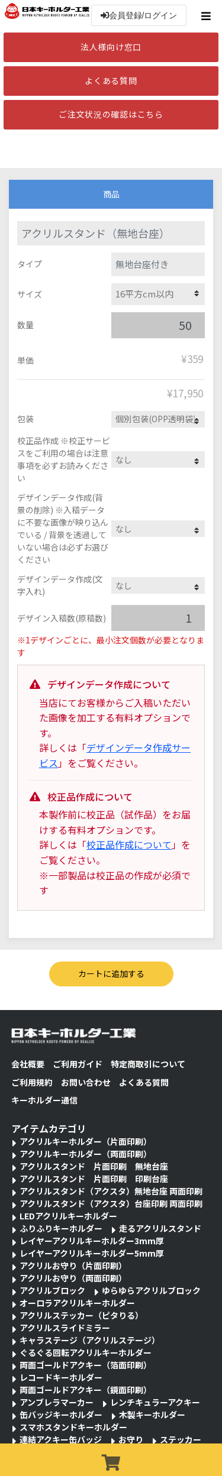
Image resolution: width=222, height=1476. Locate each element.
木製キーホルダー (152, 1414)
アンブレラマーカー (57, 1402)
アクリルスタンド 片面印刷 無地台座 (94, 1166)
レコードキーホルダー (61, 1377)
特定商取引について (148, 1064)
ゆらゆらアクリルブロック (151, 1290)
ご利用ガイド (77, 1064)
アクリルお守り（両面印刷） (73, 1278)
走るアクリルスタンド (160, 1228)
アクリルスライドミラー (65, 1327)
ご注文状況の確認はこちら (111, 114)
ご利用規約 (32, 1082)
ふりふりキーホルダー (61, 1228)
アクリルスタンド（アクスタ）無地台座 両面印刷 (111, 1191)
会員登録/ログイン (139, 15)
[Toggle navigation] (207, 16)
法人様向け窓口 (111, 47)
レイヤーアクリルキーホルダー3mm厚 (92, 1241)
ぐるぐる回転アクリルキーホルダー (86, 1352)
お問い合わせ (86, 1082)
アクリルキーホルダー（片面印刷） (86, 1141)
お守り (130, 1439)
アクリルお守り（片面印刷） (73, 1265)
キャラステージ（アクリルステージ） (90, 1340)
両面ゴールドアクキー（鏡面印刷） (86, 1390)
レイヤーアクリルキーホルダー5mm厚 (92, 1253)
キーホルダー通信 (44, 1100)
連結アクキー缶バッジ (61, 1439)
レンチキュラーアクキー (155, 1402)
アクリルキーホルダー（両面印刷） (86, 1154)
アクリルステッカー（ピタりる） (81, 1315)
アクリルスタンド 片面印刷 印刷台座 (94, 1178)
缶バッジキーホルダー (61, 1414)
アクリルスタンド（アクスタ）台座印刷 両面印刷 (111, 1203)
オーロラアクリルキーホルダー (77, 1303)
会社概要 (27, 1064)
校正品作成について (129, 844)
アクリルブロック (52, 1290)
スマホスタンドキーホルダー (73, 1427)
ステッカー (180, 1439)
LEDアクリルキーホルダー (68, 1216)
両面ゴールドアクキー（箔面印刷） (86, 1365)
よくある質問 (111, 80)
